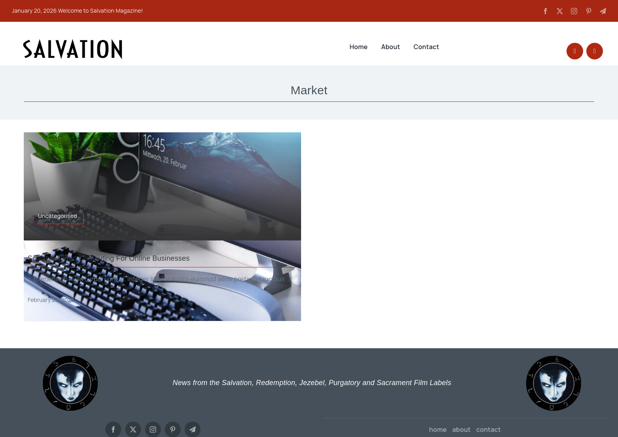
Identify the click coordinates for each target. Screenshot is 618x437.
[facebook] (545, 11)
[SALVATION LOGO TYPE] (72, 41)
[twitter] (560, 11)
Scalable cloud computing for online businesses (109, 258)
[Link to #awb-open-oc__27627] (594, 51)
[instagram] (574, 11)
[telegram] (603, 11)
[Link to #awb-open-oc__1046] (574, 51)
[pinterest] (589, 11)
